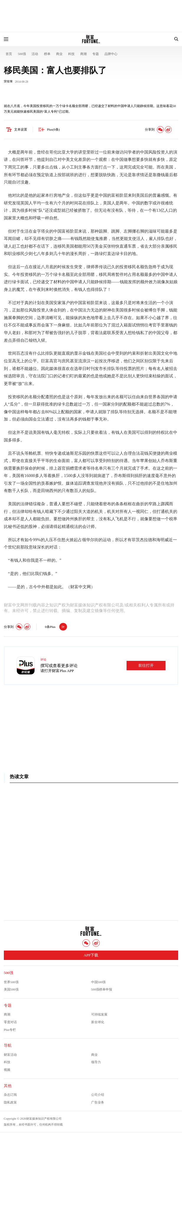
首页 (9, 54)
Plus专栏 (10, 1029)
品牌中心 (110, 54)
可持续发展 (99, 1014)
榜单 (47, 54)
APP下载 (91, 955)
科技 (71, 54)
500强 (22, 54)
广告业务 (97, 1102)
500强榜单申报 (101, 989)
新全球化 (97, 1022)
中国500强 (98, 982)
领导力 (96, 1062)
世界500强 (11, 982)
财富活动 (10, 1054)
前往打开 (146, 665)
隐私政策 (10, 1102)
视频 (7, 1069)
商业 (59, 54)
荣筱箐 (8, 81)
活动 (35, 54)
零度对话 (10, 1022)
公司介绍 (97, 1094)
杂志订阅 (10, 1094)
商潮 (83, 54)
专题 (95, 54)
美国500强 (11, 989)
